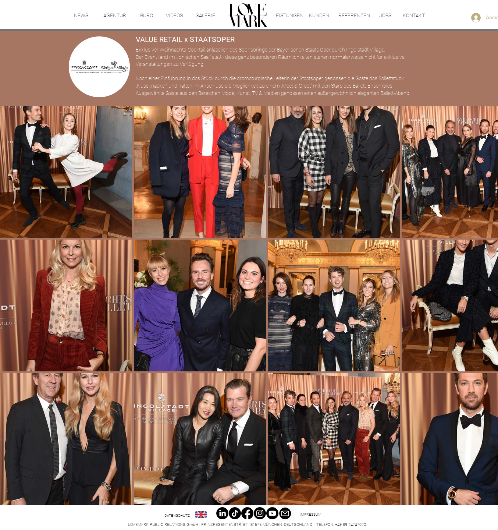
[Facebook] (247, 513)
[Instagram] (260, 513)
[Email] (285, 513)
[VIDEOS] (174, 15)
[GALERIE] (205, 15)
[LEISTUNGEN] (288, 15)
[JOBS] (385, 15)
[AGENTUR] (114, 15)
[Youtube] (272, 513)
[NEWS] (81, 15)
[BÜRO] (146, 15)
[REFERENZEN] (354, 15)
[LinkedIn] (222, 513)
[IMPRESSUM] (310, 514)
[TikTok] (235, 513)
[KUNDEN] (319, 15)
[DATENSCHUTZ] (177, 515)
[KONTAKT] (414, 15)
